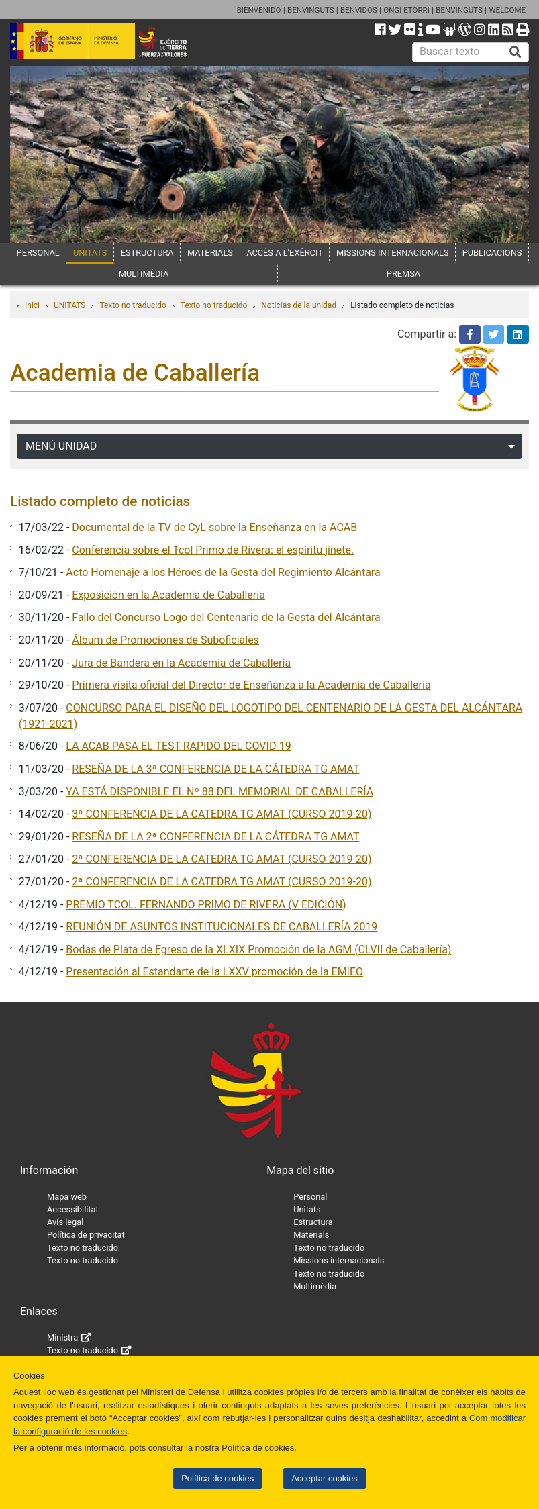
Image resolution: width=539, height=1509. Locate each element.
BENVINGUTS (310, 10)
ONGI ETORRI (406, 10)
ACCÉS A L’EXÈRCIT (284, 253)
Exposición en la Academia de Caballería (168, 595)
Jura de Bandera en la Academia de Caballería (181, 662)
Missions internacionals (338, 1260)
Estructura (312, 1222)
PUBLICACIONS (492, 253)
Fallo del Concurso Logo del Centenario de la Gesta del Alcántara (226, 617)
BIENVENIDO (259, 10)
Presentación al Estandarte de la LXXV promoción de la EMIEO (214, 971)
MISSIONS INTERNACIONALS (392, 253)
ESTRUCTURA (147, 253)
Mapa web (67, 1196)
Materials (311, 1235)
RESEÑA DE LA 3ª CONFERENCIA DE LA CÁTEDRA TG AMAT (215, 769)
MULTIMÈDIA (144, 274)
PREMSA (403, 274)
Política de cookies (217, 1478)
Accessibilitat (73, 1209)
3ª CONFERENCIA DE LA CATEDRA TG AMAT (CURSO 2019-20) (221, 814)
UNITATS (90, 253)
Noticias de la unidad (298, 305)
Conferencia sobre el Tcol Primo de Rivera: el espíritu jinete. (213, 550)
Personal (310, 1196)
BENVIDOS (358, 10)
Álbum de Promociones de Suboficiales (165, 640)
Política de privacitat (86, 1235)
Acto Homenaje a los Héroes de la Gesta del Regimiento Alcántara (223, 572)
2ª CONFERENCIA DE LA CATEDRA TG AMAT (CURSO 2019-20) (221, 859)
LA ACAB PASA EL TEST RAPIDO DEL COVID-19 (178, 746)
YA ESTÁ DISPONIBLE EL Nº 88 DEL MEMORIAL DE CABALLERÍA (219, 791)
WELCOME (507, 10)
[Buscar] (515, 52)
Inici (32, 305)
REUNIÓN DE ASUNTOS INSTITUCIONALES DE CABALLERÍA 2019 (221, 926)
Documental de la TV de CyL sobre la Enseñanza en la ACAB (214, 527)
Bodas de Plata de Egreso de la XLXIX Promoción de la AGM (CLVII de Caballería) (258, 949)
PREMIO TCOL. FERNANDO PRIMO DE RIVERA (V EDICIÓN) (206, 904)
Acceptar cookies (324, 1478)
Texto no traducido (132, 305)
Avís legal (65, 1222)
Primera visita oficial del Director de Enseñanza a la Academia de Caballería (251, 685)
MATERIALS (210, 253)
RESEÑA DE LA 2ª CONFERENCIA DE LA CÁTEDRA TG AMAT (215, 836)
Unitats (306, 1209)
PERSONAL (38, 253)
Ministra (62, 1337)
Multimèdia (314, 1286)
